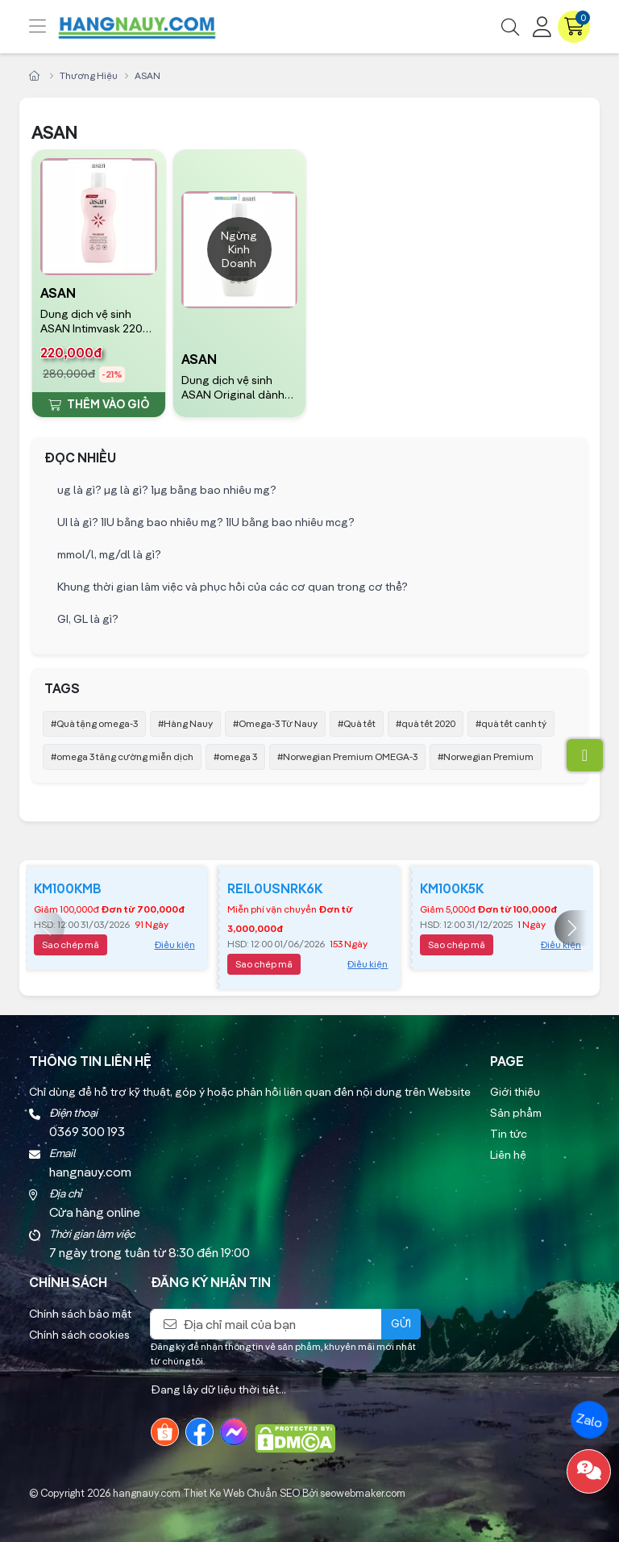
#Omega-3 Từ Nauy (275, 723)
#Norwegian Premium (486, 756)
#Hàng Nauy (185, 723)
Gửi (401, 1323)
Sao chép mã (70, 944)
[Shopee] (165, 1432)
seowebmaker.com (362, 1492)
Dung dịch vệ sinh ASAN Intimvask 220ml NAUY (97, 321)
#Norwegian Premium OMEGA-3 (347, 756)
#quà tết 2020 (425, 723)
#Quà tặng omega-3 (94, 723)
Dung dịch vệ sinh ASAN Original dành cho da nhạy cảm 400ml (233, 388)
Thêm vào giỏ (98, 404)
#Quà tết (357, 723)
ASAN (58, 293)
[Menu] (49, 26)
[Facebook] (199, 1432)
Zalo (589, 1420)
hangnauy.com (147, 1492)
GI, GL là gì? (87, 619)
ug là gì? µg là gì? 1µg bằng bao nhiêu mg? (166, 490)
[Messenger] (234, 1432)
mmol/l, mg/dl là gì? (109, 554)
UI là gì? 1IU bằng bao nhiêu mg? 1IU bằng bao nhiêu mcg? (206, 522)
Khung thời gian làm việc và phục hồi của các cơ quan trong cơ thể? (232, 586)
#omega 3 (235, 756)
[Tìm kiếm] (510, 26)
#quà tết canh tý (511, 723)
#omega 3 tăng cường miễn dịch (122, 756)
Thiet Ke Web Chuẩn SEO (241, 1492)
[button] (572, 928)
